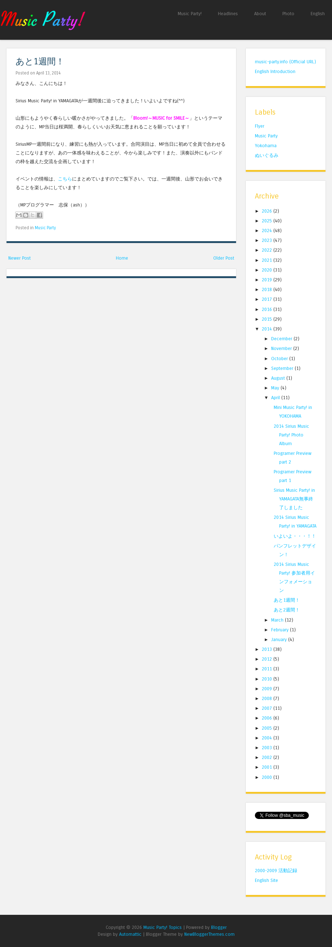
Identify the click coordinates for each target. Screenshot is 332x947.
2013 (267, 649)
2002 (267, 757)
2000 (267, 777)
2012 (267, 659)
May (276, 388)
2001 (267, 767)
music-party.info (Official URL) (285, 61)
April (276, 397)
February (280, 629)
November (282, 348)
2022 (267, 250)
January (279, 639)
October (280, 358)
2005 (267, 728)
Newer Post (19, 258)
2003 (267, 747)
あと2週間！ (287, 610)
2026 (267, 211)
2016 (267, 309)
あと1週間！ (40, 61)
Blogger (219, 927)
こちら (65, 179)
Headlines (228, 13)
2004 (267, 738)
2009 (267, 688)
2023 (267, 240)
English (318, 13)
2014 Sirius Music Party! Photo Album (291, 434)
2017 (267, 299)
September (283, 368)
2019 (267, 279)
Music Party (45, 227)
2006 (267, 718)
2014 (267, 329)
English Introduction (275, 71)
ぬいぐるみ (266, 155)
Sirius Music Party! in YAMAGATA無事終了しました (294, 498)
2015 (267, 319)
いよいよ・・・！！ (295, 536)
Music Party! (190, 13)
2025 (267, 220)
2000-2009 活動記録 (276, 870)
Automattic (130, 934)
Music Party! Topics (162, 927)
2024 (267, 230)
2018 (267, 289)
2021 (267, 260)
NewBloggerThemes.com (209, 934)
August (278, 378)
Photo (288, 13)
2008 (267, 698)
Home (122, 258)
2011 (267, 668)
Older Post (223, 258)
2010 (267, 679)
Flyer (259, 126)
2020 (267, 270)
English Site (266, 880)
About (260, 13)
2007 (267, 708)
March (278, 620)
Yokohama (266, 145)
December (282, 338)
